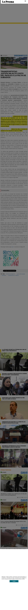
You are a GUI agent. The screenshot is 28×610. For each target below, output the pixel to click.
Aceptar (14, 581)
